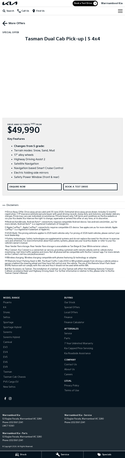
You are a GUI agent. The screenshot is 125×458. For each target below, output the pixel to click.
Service (68, 333)
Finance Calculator (74, 322)
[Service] (62, 454)
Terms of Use (71, 390)
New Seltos (9, 387)
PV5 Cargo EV (11, 381)
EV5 (5, 357)
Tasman (7, 371)
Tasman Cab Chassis (14, 377)
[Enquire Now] (34, 186)
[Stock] (21, 454)
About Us (69, 369)
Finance (68, 317)
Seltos (6, 317)
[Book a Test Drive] (90, 186)
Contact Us (70, 364)
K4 (4, 307)
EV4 (5, 352)
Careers (68, 374)
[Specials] (104, 454)
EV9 (5, 367)
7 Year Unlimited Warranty (78, 343)
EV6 (5, 362)
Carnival (7, 342)
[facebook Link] (5, 398)
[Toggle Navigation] (120, 11)
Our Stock (69, 302)
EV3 (5, 347)
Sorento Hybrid (11, 337)
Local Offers (71, 312)
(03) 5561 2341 (16, 422)
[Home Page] (9, 3)
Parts (67, 338)
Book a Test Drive (83, 3)
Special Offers (72, 307)
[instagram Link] (10, 398)
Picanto (7, 302)
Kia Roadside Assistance (77, 353)
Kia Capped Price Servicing (78, 348)
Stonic (6, 312)
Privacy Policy (71, 385)
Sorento (7, 332)
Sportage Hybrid (12, 327)
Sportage (8, 322)
